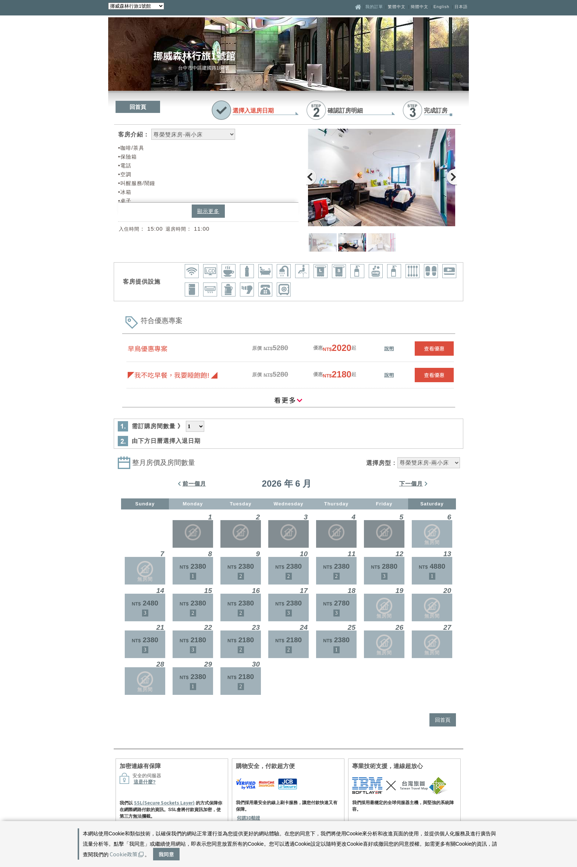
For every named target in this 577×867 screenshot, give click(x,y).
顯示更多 (208, 211)
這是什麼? (145, 782)
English (441, 6)
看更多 (288, 400)
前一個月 (194, 483)
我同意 (166, 854)
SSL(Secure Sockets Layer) (164, 802)
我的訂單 (375, 6)
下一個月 (411, 483)
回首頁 (138, 107)
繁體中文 (397, 6)
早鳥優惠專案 (147, 348)
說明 (389, 348)
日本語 (461, 6)
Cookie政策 (127, 854)
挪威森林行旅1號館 (194, 55)
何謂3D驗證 (248, 817)
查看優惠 (434, 348)
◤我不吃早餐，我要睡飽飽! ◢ (172, 375)
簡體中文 (419, 6)
